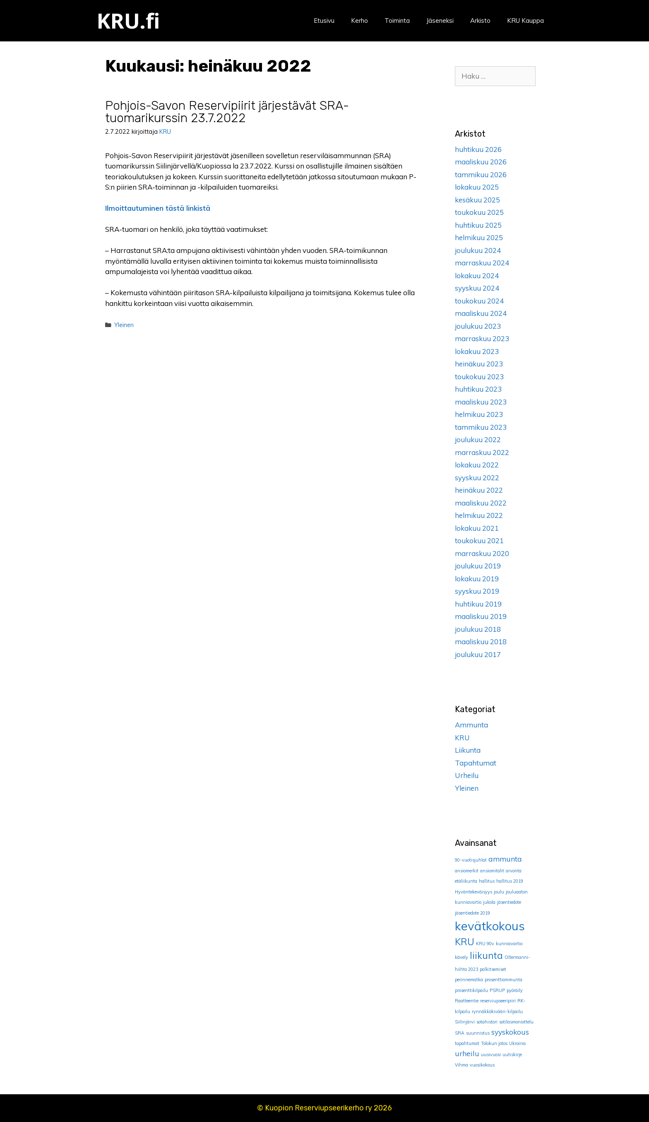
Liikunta (468, 750)
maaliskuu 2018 (481, 641)
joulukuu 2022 (478, 439)
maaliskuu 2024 (481, 313)
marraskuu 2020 (482, 553)
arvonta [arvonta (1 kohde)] (514, 871)
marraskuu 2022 (482, 452)
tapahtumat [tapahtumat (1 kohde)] (467, 1043)
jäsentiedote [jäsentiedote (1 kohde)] (509, 902)
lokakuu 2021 (477, 528)
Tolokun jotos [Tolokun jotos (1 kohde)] (494, 1043)
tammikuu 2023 (481, 427)
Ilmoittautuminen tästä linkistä (157, 208)
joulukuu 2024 (478, 250)
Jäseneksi (440, 20)
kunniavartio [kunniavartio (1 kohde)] (509, 943)
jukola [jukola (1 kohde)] (489, 902)
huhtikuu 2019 (478, 604)
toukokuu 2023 (479, 376)
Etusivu (324, 20)
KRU (462, 737)
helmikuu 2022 (479, 515)
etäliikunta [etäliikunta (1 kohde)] (466, 881)
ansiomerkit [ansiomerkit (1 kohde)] (466, 871)
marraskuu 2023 (482, 338)
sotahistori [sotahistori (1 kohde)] (487, 1022)
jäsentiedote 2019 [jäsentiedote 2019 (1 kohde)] (472, 913)
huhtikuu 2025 (478, 225)
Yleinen (124, 325)
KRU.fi (128, 21)
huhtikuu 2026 (478, 149)
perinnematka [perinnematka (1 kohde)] (469, 979)
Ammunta (471, 724)
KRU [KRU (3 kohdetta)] (464, 942)
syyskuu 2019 (477, 591)
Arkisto (480, 20)
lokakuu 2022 (477, 464)
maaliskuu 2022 (481, 502)
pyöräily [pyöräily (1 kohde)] (515, 990)
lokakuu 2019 (477, 578)
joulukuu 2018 (478, 629)
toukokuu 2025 (479, 212)
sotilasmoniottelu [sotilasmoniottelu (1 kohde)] (516, 1022)
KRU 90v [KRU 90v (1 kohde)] (485, 943)
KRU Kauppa (525, 20)
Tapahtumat (475, 762)
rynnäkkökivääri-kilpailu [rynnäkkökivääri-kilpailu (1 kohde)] (497, 1011)
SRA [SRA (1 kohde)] (459, 1033)
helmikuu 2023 (479, 414)
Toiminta (397, 20)
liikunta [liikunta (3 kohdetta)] (486, 955)
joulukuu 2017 (478, 654)
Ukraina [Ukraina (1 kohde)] (517, 1043)
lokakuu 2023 (477, 351)
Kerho (359, 20)
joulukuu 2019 (478, 565)
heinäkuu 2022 (479, 490)
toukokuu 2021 (479, 540)
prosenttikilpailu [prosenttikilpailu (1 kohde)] (471, 990)
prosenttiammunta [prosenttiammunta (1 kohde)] (503, 979)
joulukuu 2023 (478, 326)
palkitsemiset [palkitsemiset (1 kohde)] (493, 969)
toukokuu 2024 (479, 300)
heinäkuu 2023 (479, 363)
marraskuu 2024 (482, 262)
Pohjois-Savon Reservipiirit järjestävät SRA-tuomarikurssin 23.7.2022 (227, 111)
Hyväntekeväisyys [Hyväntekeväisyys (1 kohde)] (473, 892)
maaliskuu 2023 (481, 401)
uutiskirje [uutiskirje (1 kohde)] (512, 1054)
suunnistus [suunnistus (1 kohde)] (478, 1033)
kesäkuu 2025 (477, 199)
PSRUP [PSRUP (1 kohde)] (497, 990)
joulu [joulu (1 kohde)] (499, 892)
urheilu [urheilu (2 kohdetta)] (467, 1053)
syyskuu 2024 (477, 288)
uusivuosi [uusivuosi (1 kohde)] (491, 1054)
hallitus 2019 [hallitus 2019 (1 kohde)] (509, 881)
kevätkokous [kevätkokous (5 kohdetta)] (490, 925)
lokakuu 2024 (477, 275)
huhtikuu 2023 (478, 389)
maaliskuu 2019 (481, 616)
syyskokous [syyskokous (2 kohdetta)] (510, 1031)
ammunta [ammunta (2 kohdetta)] (505, 858)
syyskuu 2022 (477, 477)
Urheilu (466, 775)
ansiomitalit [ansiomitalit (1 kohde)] (492, 871)
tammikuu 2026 (481, 174)
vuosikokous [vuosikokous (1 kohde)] (482, 1065)
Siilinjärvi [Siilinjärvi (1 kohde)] (465, 1022)
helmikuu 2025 (479, 237)
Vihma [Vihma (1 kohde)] (461, 1065)
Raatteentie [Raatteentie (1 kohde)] (466, 1001)
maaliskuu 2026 (481, 161)
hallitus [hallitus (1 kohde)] (487, 881)
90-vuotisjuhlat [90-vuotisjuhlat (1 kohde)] (471, 860)
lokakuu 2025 (477, 187)
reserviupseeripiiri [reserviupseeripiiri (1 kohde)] (498, 1001)
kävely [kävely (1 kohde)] (461, 957)
